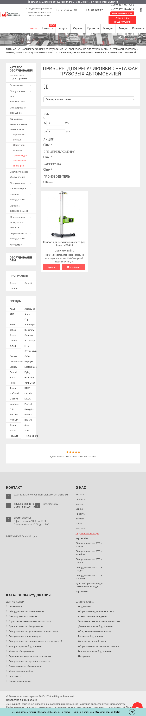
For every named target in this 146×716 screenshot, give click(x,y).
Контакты (138, 28)
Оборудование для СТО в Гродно (89, 569)
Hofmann (29, 377)
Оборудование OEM (21, 259)
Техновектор (16, 361)
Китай (13, 346)
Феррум (28, 361)
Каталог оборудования (21, 69)
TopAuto (14, 436)
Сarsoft (28, 283)
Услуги (63, 28)
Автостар (29, 340)
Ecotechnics (30, 367)
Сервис (78, 28)
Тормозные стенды (19, 137)
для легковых (17, 75)
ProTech (28, 404)
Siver (26, 425)
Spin (26, 430)
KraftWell (14, 393)
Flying (27, 372)
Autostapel (29, 324)
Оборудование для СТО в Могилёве (89, 577)
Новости (47, 28)
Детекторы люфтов (19, 147)
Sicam (13, 425)
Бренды (108, 28)
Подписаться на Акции (87, 533)
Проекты (93, 28)
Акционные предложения (122, 20)
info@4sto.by (95, 9)
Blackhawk (29, 330)
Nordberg (14, 404)
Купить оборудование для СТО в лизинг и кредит (89, 585)
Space (13, 430)
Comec (13, 340)
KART (27, 388)
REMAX (28, 414)
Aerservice (29, 309)
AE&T (12, 309)
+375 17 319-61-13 (123, 9)
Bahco (13, 330)
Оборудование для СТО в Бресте (89, 545)
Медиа (123, 28)
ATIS (12, 314)
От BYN (56, 123)
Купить (51, 267)
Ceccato (28, 335)
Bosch (49, 181)
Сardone (14, 288)
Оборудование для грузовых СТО (88, 49)
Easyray (13, 367)
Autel (12, 324)
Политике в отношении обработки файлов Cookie (96, 712)
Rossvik (28, 420)
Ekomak (14, 372)
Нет (47, 144)
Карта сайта (82, 538)
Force (12, 377)
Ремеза (13, 356)
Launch (28, 393)
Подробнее (73, 267)
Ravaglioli (29, 409)
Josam (13, 388)
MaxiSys (14, 398)
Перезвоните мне (122, 13)
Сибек (27, 356)
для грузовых (19, 78)
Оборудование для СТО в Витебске (89, 553)
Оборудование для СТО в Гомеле (89, 561)
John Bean (29, 383)
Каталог (33, 28)
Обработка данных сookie (21, 699)
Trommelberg (31, 436)
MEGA (27, 398)
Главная (11, 49)
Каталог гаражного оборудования (42, 49)
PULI (12, 409)
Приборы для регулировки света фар (20, 160)
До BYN (57, 131)
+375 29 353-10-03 (123, 5)
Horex (12, 383)
